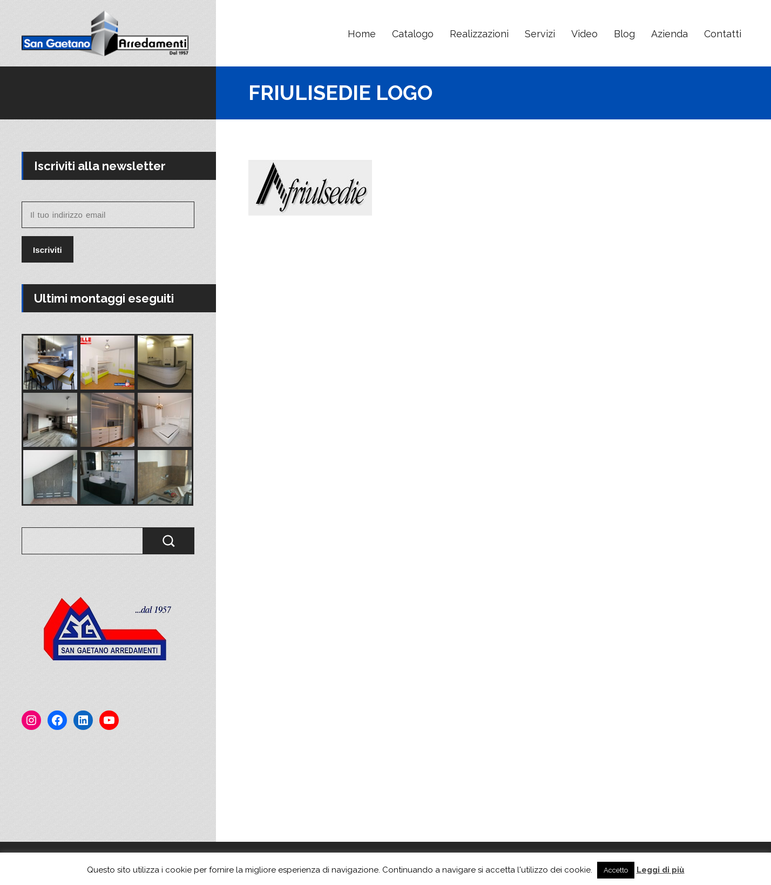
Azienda (669, 33)
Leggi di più (661, 870)
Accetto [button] (616, 870)
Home (362, 33)
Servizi (540, 33)
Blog (624, 33)
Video (584, 33)
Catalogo (413, 33)
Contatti (722, 33)
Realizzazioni (479, 33)
